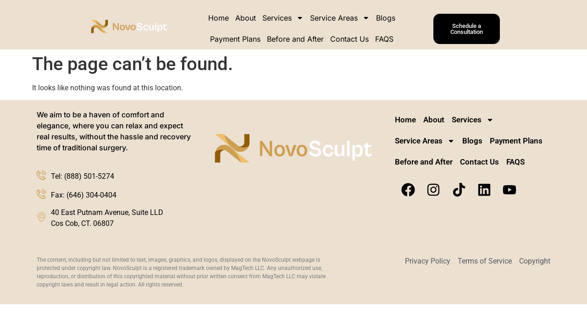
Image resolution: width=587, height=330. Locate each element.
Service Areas (340, 18)
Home (218, 17)
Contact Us (349, 39)
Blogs (385, 17)
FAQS (384, 39)
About (245, 17)
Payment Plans (235, 39)
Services (283, 18)
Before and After (295, 39)
